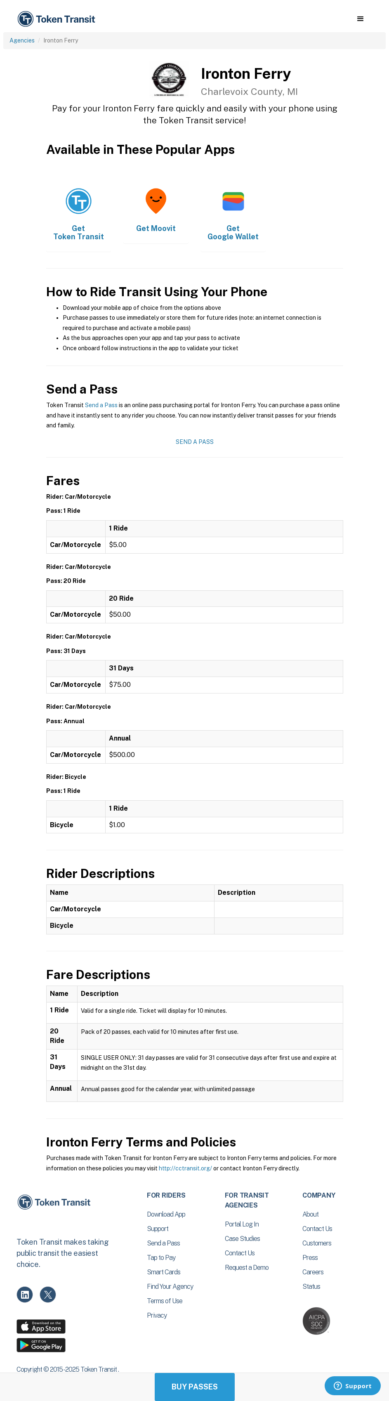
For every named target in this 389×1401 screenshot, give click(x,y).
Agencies (22, 40)
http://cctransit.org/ (185, 1168)
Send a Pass (101, 405)
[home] (58, 19)
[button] (360, 19)
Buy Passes (195, 1386)
